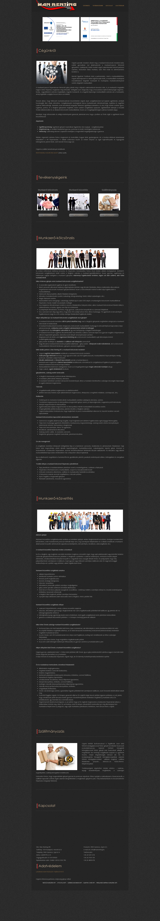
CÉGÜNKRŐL (86, 5)
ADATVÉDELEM (120, 5)
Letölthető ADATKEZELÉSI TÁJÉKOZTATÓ (50, 872)
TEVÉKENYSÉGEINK (98, 5)
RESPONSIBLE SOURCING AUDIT (47, 153)
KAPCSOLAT (109, 5)
